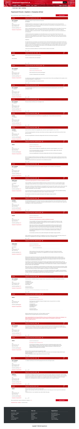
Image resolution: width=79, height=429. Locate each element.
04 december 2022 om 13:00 (38, 70)
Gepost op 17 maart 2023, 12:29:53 (31, 141)
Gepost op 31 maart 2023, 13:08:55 (31, 294)
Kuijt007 (13, 55)
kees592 (13, 215)
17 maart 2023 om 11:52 (38, 146)
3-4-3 (20, 381)
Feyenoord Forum (17, 12)
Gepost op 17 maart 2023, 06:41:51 (31, 99)
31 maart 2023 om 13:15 (40, 342)
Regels (20, 8)
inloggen (60, 5)
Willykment (14, 374)
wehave (13, 144)
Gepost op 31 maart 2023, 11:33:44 (31, 198)
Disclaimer (33, 414)
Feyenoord (15, 167)
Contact (32, 419)
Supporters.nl (54, 410)
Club (32, 5)
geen (20, 137)
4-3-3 (20, 27)
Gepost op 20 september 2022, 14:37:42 (32, 18)
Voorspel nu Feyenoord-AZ (16, 29)
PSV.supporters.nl (54, 415)
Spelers (27, 12)
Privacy (32, 415)
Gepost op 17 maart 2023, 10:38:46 (31, 113)
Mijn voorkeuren (54, 418)
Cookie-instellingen (54, 419)
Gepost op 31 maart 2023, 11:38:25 (31, 212)
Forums (23, 5)
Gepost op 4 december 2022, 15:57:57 (31, 65)
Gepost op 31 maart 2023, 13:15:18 (31, 323)
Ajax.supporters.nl (54, 413)
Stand (12, 415)
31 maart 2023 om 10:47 (39, 217)
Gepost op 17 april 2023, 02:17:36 (30, 386)
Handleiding (24, 8)
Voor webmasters (34, 413)
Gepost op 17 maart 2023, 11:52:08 (31, 127)
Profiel (35, 5)
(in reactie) (40, 65)
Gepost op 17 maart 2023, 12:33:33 (31, 164)
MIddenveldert (14, 180)
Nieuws (19, 5)
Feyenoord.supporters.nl (55, 414)
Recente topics (15, 8)
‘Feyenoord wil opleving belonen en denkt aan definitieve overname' (37, 180)
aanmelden (65, 5)
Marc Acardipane (15, 20)
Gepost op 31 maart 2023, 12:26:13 (31, 276)
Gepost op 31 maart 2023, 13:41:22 (31, 358)
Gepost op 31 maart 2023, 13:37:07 (31, 337)
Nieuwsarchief (13, 419)
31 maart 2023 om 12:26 (40, 299)
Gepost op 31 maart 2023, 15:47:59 (31, 372)
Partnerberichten (34, 418)
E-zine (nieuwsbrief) (14, 418)
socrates (13, 115)
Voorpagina (15, 5)
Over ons (33, 410)
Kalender (12, 416)
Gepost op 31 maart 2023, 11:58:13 (31, 240)
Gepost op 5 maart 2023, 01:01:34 (31, 85)
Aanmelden (13, 413)
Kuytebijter (14, 129)
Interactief (28, 5)
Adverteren (33, 416)
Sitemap (52, 416)
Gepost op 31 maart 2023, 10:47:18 (31, 178)
